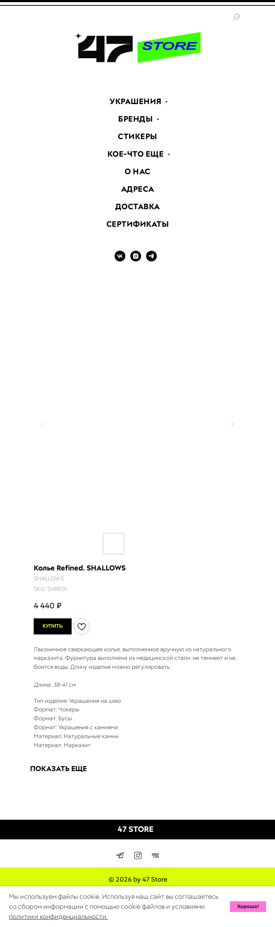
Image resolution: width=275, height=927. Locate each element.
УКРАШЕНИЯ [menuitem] (136, 101)
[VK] (120, 259)
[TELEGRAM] (151, 259)
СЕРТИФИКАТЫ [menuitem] (137, 224)
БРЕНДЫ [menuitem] (136, 119)
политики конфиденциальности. (58, 916)
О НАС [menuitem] (137, 171)
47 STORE (135, 829)
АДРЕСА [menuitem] (137, 189)
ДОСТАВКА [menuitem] (137, 206)
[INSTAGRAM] (135, 259)
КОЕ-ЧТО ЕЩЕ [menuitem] (136, 154)
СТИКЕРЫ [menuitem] (137, 136)
